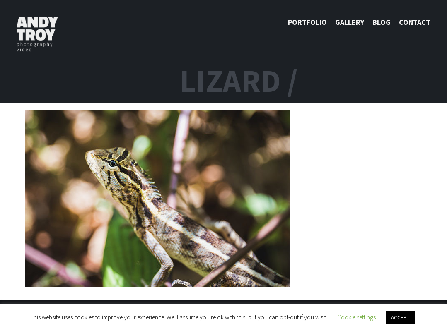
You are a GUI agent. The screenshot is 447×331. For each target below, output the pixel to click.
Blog (381, 22)
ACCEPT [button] (400, 317)
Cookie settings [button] (356, 317)
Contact (414, 22)
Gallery (349, 22)
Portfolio (307, 22)
